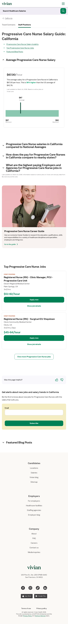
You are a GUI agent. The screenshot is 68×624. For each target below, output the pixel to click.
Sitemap (34, 482)
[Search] (14, 11)
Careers (34, 543)
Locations (34, 468)
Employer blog (34, 515)
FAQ (34, 538)
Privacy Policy (27, 616)
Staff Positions (24, 25)
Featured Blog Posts (14, 52)
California (8, 18)
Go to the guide (11, 244)
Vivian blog (34, 477)
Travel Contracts (8, 25)
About (34, 534)
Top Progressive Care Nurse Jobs (20, 48)
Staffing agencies (34, 510)
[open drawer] (63, 3)
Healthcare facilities (34, 505)
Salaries (34, 473)
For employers (34, 501)
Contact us (34, 547)
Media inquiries (34, 552)
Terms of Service (40, 616)
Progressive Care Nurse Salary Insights (22, 44)
